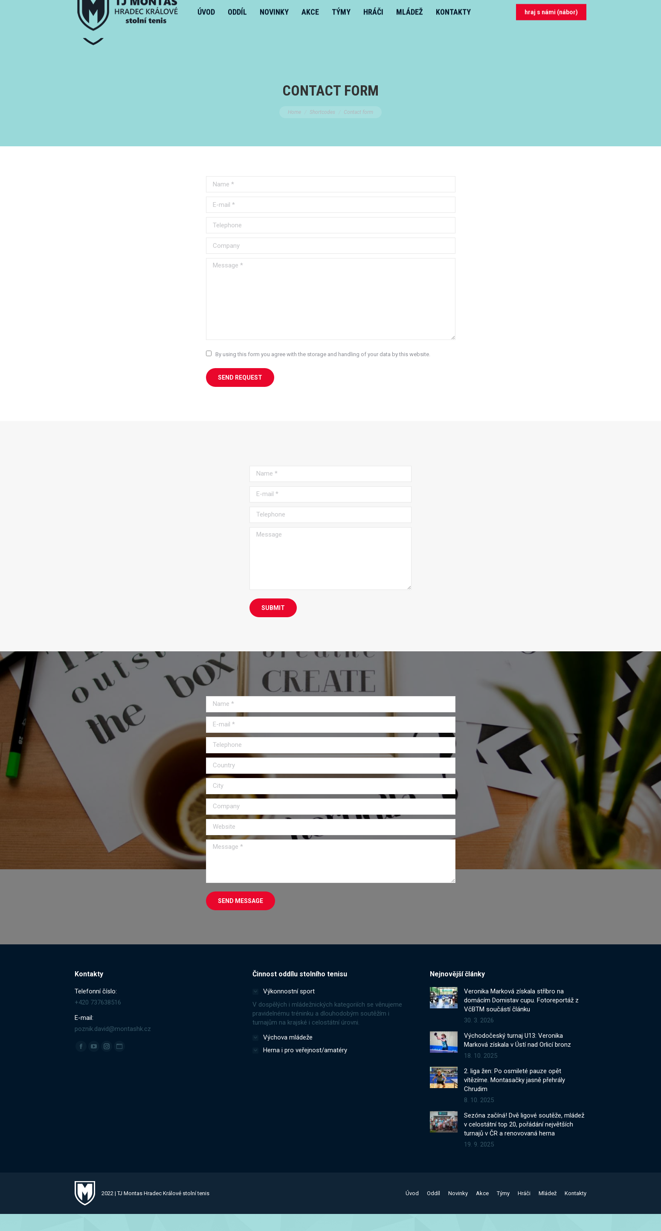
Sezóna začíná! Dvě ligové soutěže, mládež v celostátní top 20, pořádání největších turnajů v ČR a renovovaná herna (524, 1141)
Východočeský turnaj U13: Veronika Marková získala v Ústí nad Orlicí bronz (517, 1057)
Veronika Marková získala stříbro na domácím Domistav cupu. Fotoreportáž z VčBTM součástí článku (521, 1017)
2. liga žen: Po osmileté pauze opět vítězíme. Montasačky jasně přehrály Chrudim (514, 1097)
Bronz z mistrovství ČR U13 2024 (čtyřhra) (234, 9)
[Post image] (444, 1014)
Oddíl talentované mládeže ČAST (121, 9)
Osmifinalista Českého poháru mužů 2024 (356, 9)
